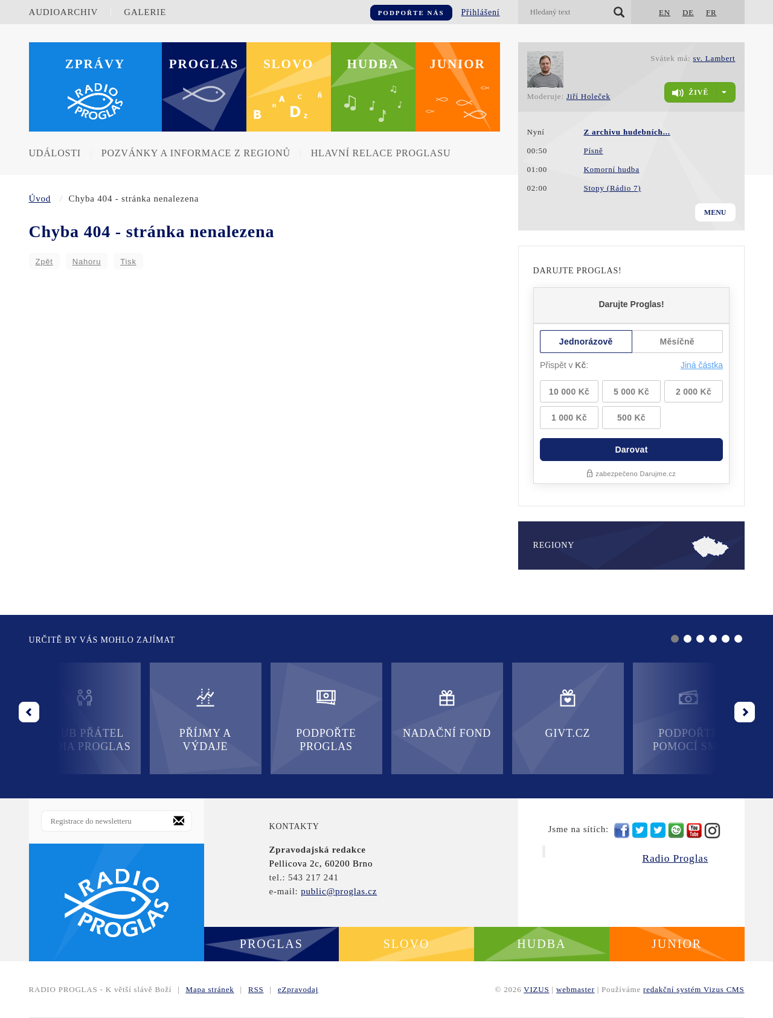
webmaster (575, 989)
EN (664, 12)
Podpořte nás (411, 12)
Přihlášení (480, 12)
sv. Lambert (714, 58)
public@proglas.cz (339, 891)
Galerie (145, 12)
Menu (715, 212)
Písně (593, 150)
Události (55, 153)
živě (690, 93)
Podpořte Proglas (326, 719)
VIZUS (536, 989)
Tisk (128, 261)
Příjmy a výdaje (205, 719)
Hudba (373, 64)
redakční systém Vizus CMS (693, 989)
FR (711, 12)
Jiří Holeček (588, 96)
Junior (457, 64)
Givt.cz (568, 713)
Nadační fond (447, 713)
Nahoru (86, 261)
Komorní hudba (611, 169)
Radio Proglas (675, 858)
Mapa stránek (210, 989)
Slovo (288, 64)
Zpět (44, 261)
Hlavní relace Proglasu (381, 153)
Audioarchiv (63, 12)
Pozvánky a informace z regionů (195, 153)
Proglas (204, 64)
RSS (256, 989)
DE (688, 12)
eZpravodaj (298, 989)
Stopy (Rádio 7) (612, 187)
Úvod (40, 198)
